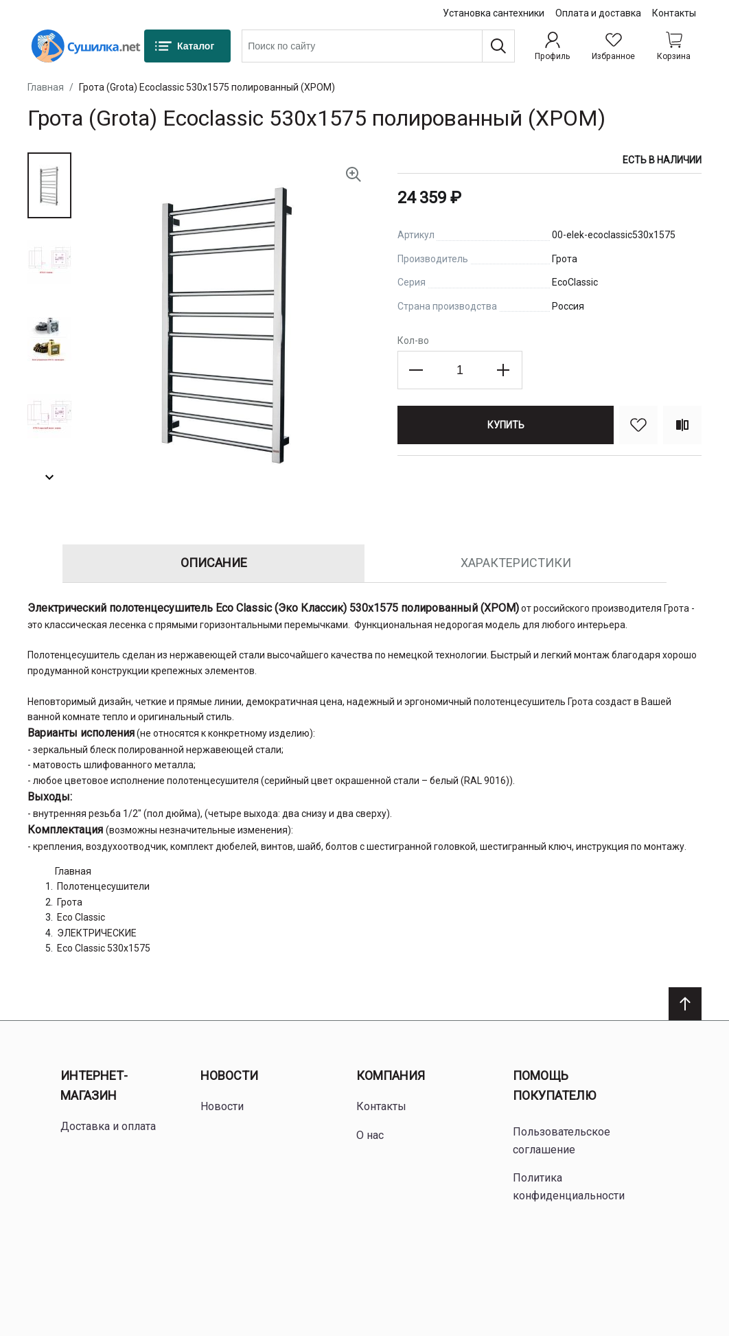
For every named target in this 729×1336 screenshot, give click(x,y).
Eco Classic (81, 917)
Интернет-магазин (94, 1085)
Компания (390, 1075)
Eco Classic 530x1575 (103, 948)
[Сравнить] (682, 425)
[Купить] (505, 425)
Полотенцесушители (103, 886)
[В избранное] (638, 425)
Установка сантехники (493, 13)
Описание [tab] (214, 562)
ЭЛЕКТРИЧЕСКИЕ (97, 933)
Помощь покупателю (554, 1085)
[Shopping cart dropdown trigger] (674, 46)
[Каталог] (187, 46)
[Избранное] (613, 46)
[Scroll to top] (685, 1003)
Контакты (674, 13)
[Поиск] (498, 46)
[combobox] (378, 46)
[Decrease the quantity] (416, 370)
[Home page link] (85, 46)
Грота (69, 902)
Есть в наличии (662, 159)
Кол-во (413, 340)
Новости (229, 1075)
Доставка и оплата (108, 1126)
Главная (45, 87)
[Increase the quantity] (503, 370)
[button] (49, 185)
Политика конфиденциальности (569, 1186)
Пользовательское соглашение (561, 1140)
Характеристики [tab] (516, 562)
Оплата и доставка (598, 13)
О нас (370, 1135)
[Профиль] (552, 46)
